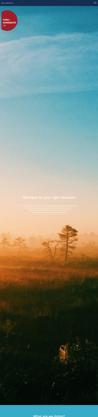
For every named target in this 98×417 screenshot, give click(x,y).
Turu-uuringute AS (7, 3)
